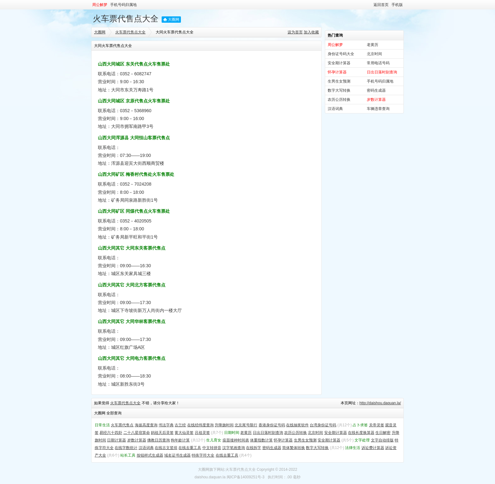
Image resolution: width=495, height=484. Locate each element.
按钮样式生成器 (150, 455)
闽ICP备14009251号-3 (246, 477)
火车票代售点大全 (125, 18)
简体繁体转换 (293, 448)
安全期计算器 (339, 63)
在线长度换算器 (361, 432)
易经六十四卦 (110, 432)
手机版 (397, 5)
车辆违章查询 (378, 109)
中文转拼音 (211, 448)
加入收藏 (311, 32)
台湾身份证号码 (323, 425)
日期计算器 (116, 440)
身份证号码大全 (341, 54)
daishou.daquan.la (209, 477)
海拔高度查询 (146, 425)
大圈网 (173, 19)
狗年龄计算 (180, 440)
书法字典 (166, 425)
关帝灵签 (376, 425)
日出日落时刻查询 (268, 432)
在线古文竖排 (166, 448)
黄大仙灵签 (184, 432)
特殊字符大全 (203, 455)
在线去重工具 (189, 448)
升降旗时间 (224, 425)
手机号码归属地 (123, 5)
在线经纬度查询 (200, 425)
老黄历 (372, 45)
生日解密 (383, 432)
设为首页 (295, 32)
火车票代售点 (122, 425)
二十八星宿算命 (136, 432)
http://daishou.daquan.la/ (380, 403)
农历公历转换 (339, 99)
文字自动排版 (382, 440)
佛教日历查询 (158, 440)
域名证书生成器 (177, 455)
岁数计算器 (136, 440)
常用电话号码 (378, 63)
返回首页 (381, 5)
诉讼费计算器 (372, 448)
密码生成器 (376, 90)
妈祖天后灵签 (162, 432)
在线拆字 (253, 448)
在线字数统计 (126, 448)
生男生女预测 (339, 81)
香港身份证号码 (272, 425)
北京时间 (374, 54)
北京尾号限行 (246, 425)
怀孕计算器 (283, 440)
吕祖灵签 (202, 432)
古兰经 (180, 425)
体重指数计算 (261, 440)
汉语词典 (335, 109)
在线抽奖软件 (297, 425)
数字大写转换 (339, 90)
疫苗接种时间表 (236, 440)
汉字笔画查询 (233, 448)
